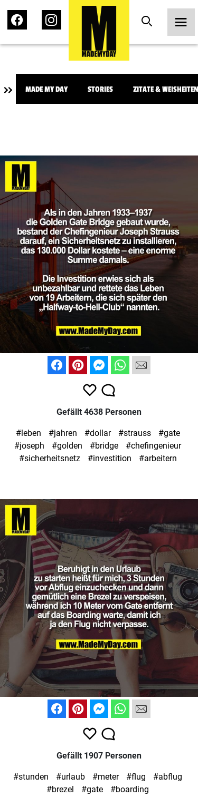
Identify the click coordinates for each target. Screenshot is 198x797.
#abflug (167, 777)
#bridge (104, 446)
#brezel (60, 789)
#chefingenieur (153, 446)
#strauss (134, 433)
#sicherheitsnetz (49, 458)
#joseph (29, 446)
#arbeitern (158, 458)
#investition (109, 458)
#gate (169, 433)
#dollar (97, 433)
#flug (136, 777)
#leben (28, 433)
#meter (105, 777)
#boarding (129, 789)
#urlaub (70, 777)
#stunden (31, 777)
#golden (67, 446)
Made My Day (46, 89)
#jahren (63, 433)
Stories (100, 89)
